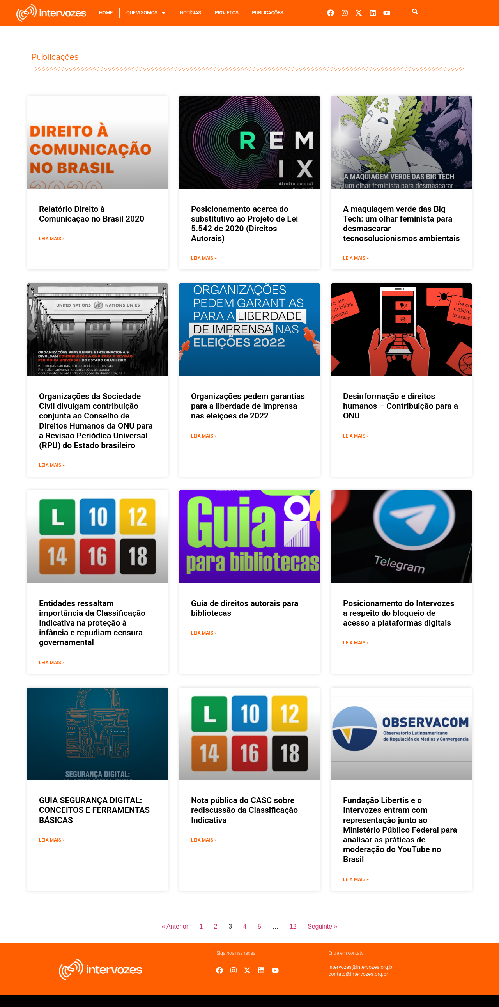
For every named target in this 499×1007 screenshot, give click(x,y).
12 (293, 926)
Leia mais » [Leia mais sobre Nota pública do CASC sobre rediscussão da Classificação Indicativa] (204, 840)
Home (106, 13)
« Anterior (175, 926)
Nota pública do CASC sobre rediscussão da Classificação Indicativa (244, 810)
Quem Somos (146, 13)
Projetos (227, 13)
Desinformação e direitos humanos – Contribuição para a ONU (400, 406)
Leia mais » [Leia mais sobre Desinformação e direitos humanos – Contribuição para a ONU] (356, 436)
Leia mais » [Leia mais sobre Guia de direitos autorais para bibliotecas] (204, 633)
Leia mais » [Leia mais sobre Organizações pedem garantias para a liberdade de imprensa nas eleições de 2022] (204, 436)
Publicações (267, 13)
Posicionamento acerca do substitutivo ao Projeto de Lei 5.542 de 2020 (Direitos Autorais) (244, 223)
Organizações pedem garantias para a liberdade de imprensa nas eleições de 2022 (248, 406)
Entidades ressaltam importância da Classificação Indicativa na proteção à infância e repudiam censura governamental (92, 623)
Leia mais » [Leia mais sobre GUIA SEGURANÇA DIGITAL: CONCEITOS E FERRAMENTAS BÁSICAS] (52, 840)
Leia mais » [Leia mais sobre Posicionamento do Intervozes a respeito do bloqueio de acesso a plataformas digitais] (356, 642)
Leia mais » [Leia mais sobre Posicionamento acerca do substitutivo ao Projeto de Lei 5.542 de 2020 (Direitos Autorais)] (204, 258)
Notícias (190, 13)
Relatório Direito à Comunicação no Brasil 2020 (91, 213)
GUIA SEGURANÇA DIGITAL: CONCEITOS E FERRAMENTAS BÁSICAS (94, 810)
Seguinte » (323, 926)
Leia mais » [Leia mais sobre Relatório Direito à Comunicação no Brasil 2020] (52, 238)
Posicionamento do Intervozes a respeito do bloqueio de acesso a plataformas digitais (398, 613)
